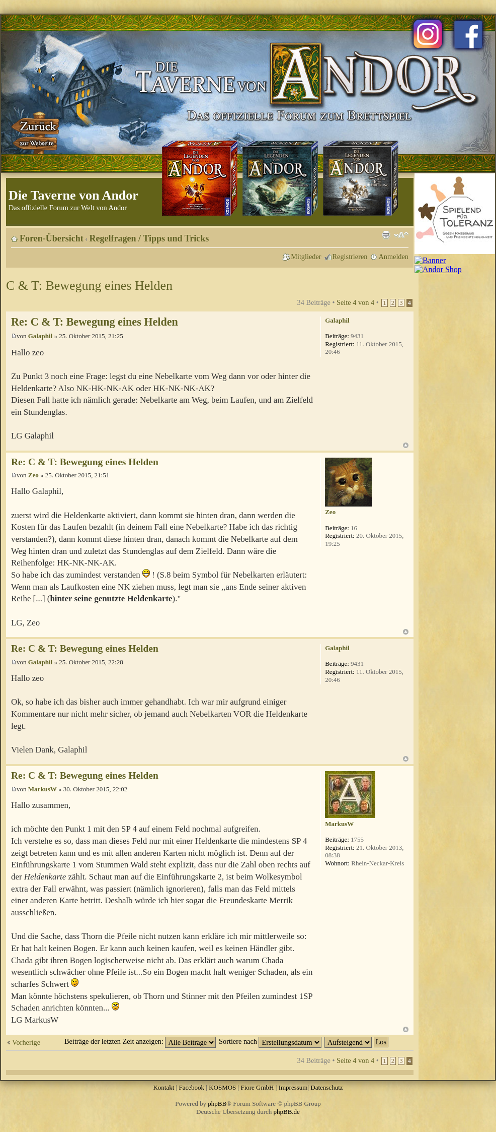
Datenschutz (326, 1087)
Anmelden (393, 257)
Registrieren (350, 257)
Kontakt (163, 1087)
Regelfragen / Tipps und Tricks (149, 238)
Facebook (191, 1087)
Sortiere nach (270, 1041)
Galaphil (40, 336)
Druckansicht (385, 234)
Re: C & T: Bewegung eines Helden (94, 322)
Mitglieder (306, 257)
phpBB (217, 1103)
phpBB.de (287, 1111)
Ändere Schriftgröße (401, 234)
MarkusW (42, 789)
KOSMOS (222, 1087)
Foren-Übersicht (52, 238)
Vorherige (26, 1042)
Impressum (293, 1087)
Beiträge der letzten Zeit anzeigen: (140, 1041)
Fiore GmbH (257, 1087)
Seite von (355, 302)
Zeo (33, 475)
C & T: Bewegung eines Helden (89, 285)
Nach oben (405, 445)
